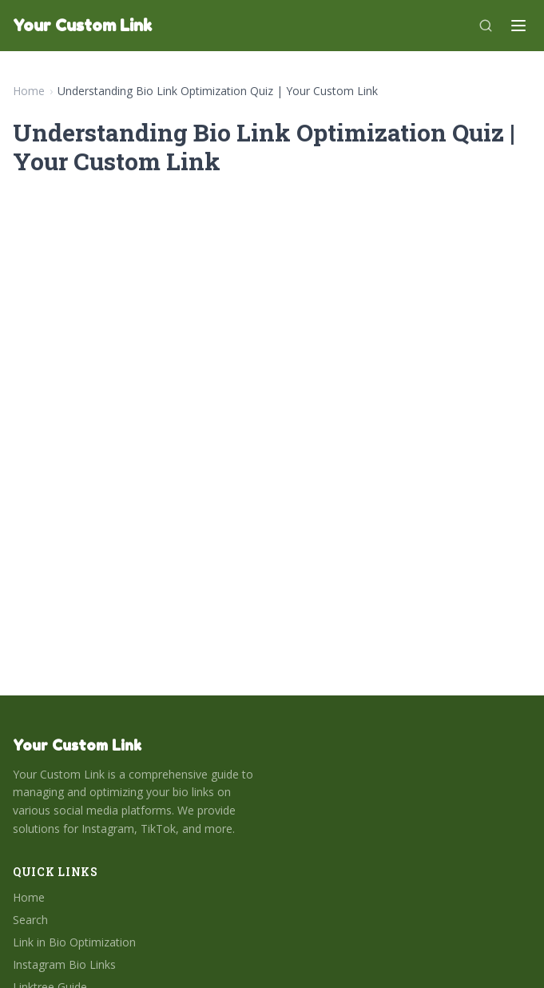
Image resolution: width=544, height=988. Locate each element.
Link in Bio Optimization (74, 942)
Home (29, 90)
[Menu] (518, 25)
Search (30, 919)
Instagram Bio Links (64, 964)
